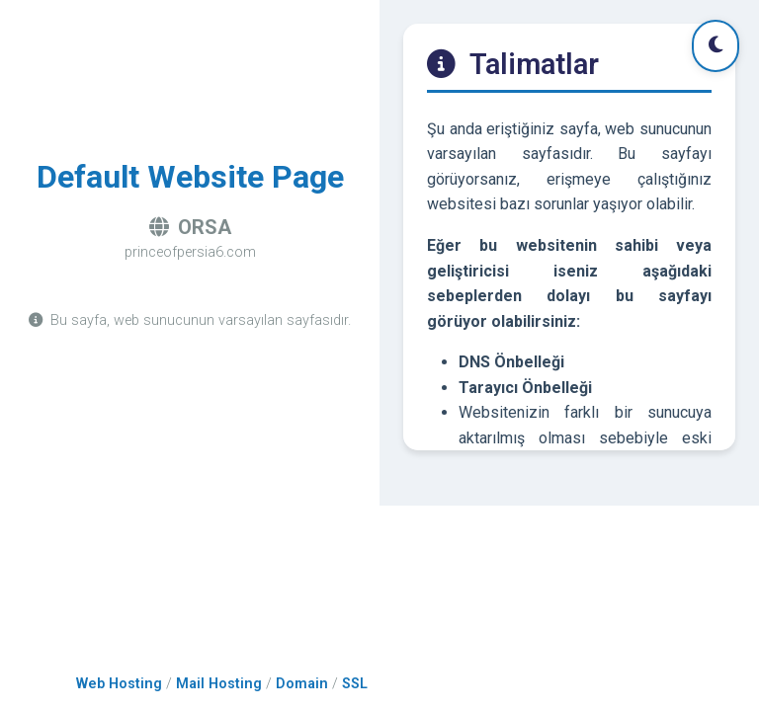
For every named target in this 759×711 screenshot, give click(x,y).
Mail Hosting (219, 683)
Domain (302, 683)
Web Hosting (119, 683)
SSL (355, 683)
